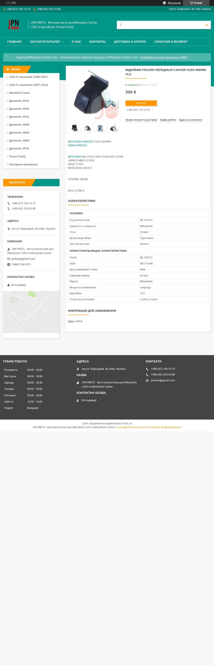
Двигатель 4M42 (19, 132)
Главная (14, 41)
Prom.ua (127, 423)
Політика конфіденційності (166, 427)
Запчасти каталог (45, 41)
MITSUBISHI (75, 156)
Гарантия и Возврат (170, 41)
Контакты (97, 41)
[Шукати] (207, 25)
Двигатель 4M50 (19, 140)
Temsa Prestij (17, 156)
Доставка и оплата (130, 41)
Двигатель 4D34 (19, 100)
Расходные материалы (23, 164)
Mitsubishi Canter (19, 92)
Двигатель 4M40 (19, 124)
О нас (76, 41)
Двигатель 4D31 (19, 116)
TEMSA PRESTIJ (77, 145)
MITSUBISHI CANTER (80, 141)
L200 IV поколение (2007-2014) (28, 84)
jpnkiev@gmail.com (23, 258)
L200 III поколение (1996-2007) (28, 76)
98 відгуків (174, 2)
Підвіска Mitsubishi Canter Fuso (37, 57)
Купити (141, 103)
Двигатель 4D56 (19, 108)
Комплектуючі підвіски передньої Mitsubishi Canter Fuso (99, 57)
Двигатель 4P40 (19, 148)
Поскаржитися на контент (132, 427)
